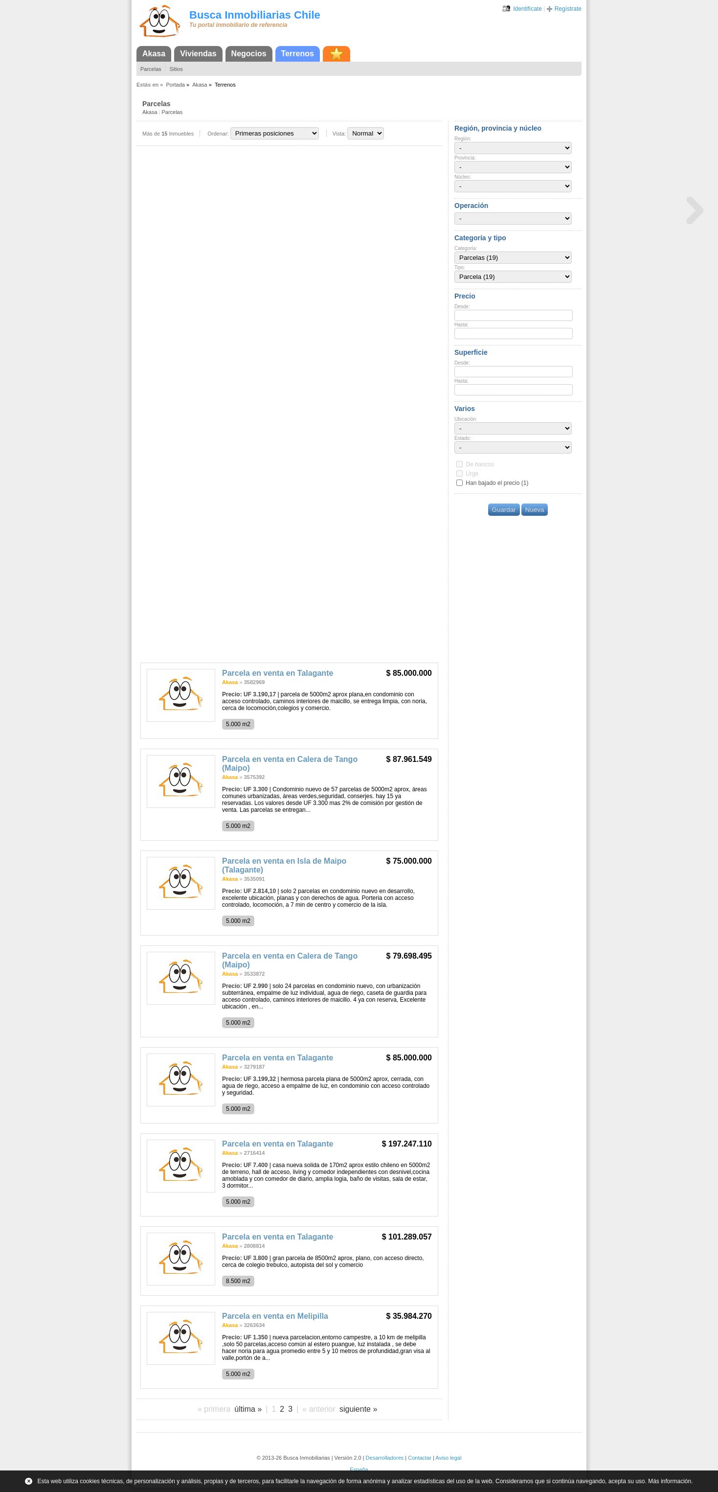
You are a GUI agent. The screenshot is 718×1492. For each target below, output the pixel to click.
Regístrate (568, 8)
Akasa (153, 53)
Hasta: (461, 324)
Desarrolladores (385, 1458)
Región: (462, 138)
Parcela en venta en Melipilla (275, 1316)
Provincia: (465, 158)
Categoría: (465, 248)
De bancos (480, 464)
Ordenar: (217, 134)
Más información (669, 1481)
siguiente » (358, 1409)
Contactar (419, 1458)
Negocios (249, 53)
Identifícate (527, 8)
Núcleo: (462, 177)
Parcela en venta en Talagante (277, 673)
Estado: (462, 438)
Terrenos (297, 53)
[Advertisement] (289, 584)
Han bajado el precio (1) (497, 483)
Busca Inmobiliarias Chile (254, 15)
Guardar (504, 509)
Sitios (176, 69)
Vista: (339, 134)
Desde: (462, 306)
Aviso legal (448, 1458)
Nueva (534, 509)
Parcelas (150, 69)
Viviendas (198, 53)
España (359, 1469)
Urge (472, 473)
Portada (175, 85)
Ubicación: (465, 419)
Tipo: (459, 267)
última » (248, 1409)
